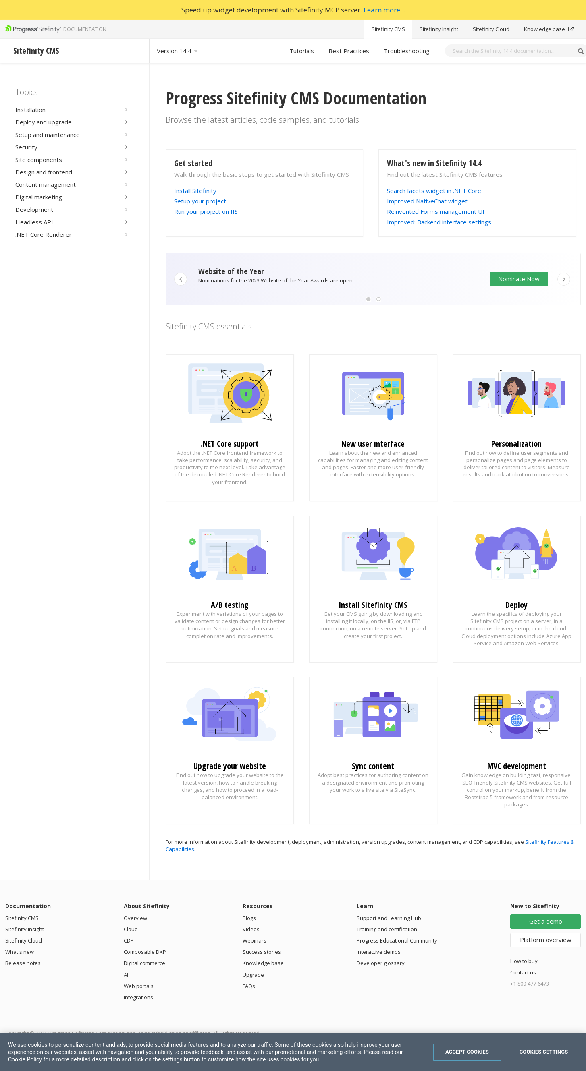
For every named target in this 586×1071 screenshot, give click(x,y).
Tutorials (301, 51)
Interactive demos (379, 951)
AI (126, 974)
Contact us (523, 972)
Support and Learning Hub (389, 918)
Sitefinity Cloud (491, 29)
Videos (251, 929)
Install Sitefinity (195, 190)
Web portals (139, 986)
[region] (293, 1052)
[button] (368, 299)
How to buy (524, 961)
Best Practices (348, 51)
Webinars (254, 940)
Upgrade (253, 974)
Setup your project (200, 201)
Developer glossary (381, 963)
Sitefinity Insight (439, 29)
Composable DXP (145, 951)
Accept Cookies (467, 1052)
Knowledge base (549, 29)
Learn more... (384, 10)
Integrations (138, 997)
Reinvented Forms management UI (435, 211)
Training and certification (387, 929)
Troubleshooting (407, 51)
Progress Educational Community (397, 940)
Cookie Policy (25, 1059)
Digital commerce (144, 963)
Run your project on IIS (206, 211)
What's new (19, 951)
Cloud (131, 929)
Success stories (262, 951)
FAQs (249, 986)
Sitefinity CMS (388, 29)
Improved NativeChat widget (427, 201)
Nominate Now (519, 279)
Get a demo (545, 921)
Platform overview (545, 940)
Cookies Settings (544, 1052)
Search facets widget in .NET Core (434, 190)
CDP (129, 940)
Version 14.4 (178, 51)
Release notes (23, 963)
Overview (135, 918)
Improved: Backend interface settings (439, 222)
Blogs (249, 918)
